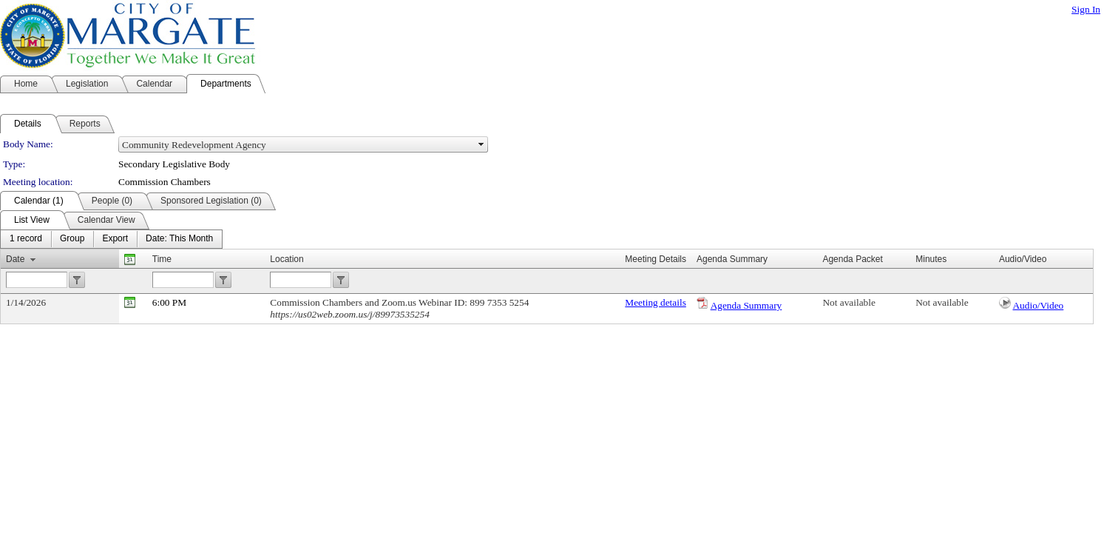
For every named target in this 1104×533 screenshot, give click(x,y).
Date (15, 259)
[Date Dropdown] (179, 239)
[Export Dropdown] (115, 239)
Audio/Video (1037, 305)
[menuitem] (26, 239)
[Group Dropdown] (72, 239)
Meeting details (655, 302)
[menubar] (111, 239)
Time (162, 259)
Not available (848, 302)
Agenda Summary (746, 305)
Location (286, 259)
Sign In (1085, 9)
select (481, 144)
